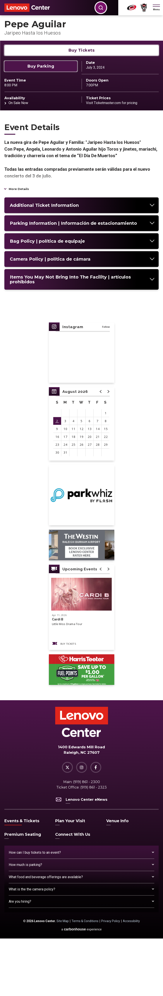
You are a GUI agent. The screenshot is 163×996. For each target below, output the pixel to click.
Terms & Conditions (85, 978)
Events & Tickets (21, 878)
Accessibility (131, 978)
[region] (81, 481)
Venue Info (117, 878)
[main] (81, 386)
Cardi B (57, 677)
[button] (156, 8)
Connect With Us (72, 892)
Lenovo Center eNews (81, 857)
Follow (106, 384)
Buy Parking (40, 123)
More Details (19, 246)
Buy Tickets (82, 107)
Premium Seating (22, 892)
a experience (81, 987)
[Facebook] (95, 824)
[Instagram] (81, 824)
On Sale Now (18, 160)
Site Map (63, 978)
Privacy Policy (110, 978)
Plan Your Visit (70, 878)
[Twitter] (67, 824)
